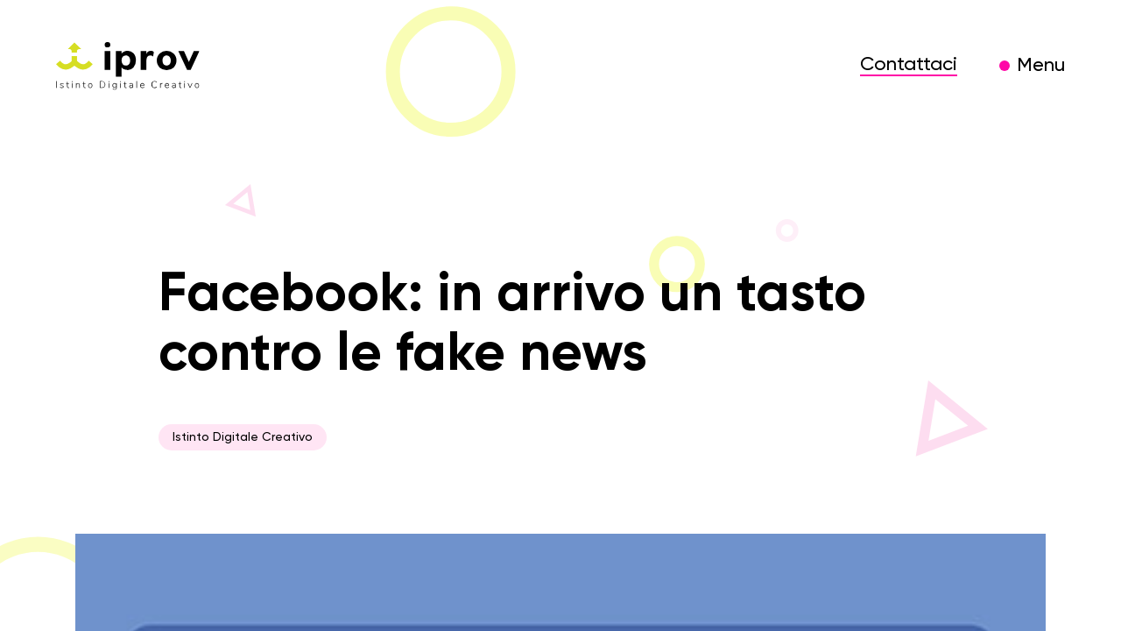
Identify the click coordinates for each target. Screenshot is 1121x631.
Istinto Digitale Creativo (243, 437)
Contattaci (908, 64)
